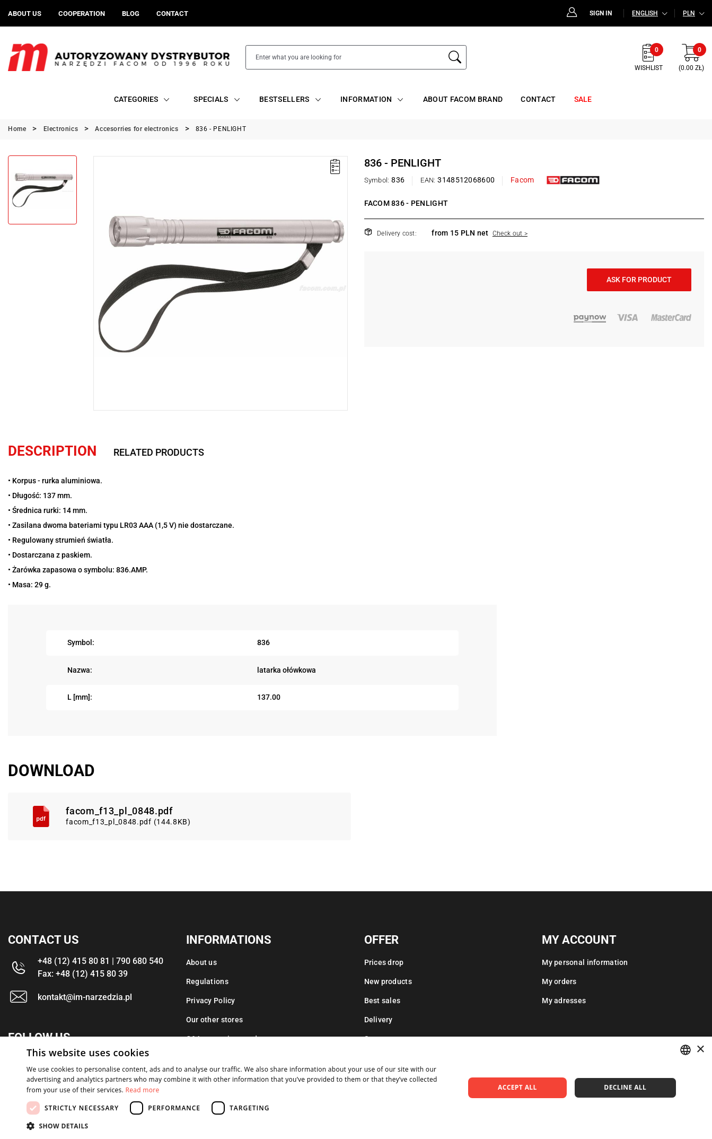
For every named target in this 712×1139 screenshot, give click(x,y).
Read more (143, 1089)
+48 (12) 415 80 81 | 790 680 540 (100, 961)
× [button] (700, 1050)
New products (388, 981)
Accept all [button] (517, 1087)
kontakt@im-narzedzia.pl (85, 997)
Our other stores (214, 1019)
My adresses (564, 1000)
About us (201, 962)
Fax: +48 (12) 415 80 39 (83, 974)
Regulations (207, 981)
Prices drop (384, 962)
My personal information (585, 962)
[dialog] (356, 1088)
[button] (239, 1125)
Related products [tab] (158, 452)
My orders (559, 981)
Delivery (378, 1019)
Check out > (510, 233)
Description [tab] (52, 451)
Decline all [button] (625, 1087)
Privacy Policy (210, 1000)
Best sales (382, 1000)
